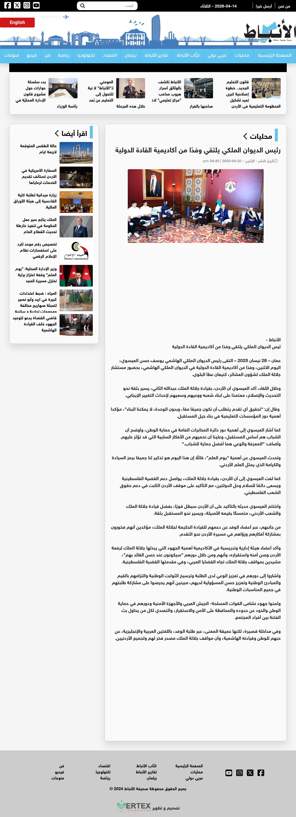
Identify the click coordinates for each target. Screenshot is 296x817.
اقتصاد (110, 56)
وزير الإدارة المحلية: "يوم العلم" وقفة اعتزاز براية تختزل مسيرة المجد (36, 274)
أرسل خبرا (264, 5)
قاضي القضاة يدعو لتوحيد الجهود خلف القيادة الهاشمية (35, 323)
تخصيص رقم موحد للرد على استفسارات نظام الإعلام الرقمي (37, 249)
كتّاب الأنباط (188, 56)
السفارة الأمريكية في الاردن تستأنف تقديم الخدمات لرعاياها (39, 175)
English (17, 22)
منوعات (11, 56)
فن (47, 56)
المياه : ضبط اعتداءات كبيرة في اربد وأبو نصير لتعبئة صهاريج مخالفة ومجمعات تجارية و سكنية (36, 301)
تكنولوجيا (86, 56)
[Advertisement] (196, 292)
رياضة (63, 56)
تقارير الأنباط (156, 56)
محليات (241, 56)
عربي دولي (217, 56)
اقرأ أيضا (73, 132)
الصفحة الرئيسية (274, 56)
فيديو (32, 56)
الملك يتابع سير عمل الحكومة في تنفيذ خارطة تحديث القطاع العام (36, 225)
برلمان (130, 56)
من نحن (284, 5)
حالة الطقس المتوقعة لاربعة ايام (38, 148)
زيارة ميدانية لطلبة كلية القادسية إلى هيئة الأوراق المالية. (35, 200)
